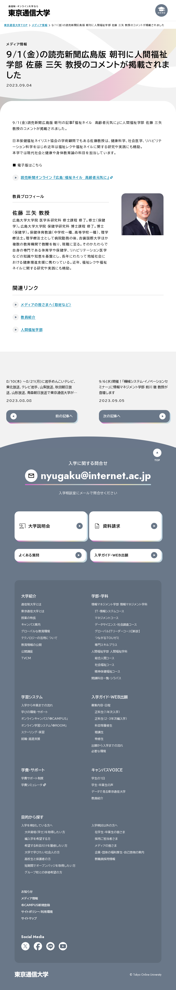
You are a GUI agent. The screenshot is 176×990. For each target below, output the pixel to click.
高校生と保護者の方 (38, 859)
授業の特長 (28, 617)
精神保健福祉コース (107, 671)
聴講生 (99, 732)
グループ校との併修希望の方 (43, 872)
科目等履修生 (103, 725)
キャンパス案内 (31, 624)
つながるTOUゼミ (107, 638)
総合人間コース (104, 658)
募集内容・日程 (100, 705)
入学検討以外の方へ (104, 825)
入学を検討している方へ (37, 825)
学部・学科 (99, 596)
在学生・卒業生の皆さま (110, 832)
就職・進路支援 (30, 738)
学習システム (32, 697)
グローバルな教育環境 (35, 631)
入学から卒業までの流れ (37, 705)
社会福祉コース (104, 664)
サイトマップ (29, 918)
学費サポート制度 (32, 778)
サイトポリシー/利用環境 (37, 911)
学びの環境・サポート (34, 712)
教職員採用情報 (105, 859)
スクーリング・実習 (33, 732)
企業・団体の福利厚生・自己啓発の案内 (119, 852)
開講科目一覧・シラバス (106, 678)
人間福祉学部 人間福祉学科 (109, 651)
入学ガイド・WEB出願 (109, 697)
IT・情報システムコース (109, 611)
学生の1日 (98, 778)
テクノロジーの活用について (39, 638)
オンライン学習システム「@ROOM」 (44, 725)
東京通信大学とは (32, 611)
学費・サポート (33, 770)
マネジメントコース (107, 617)
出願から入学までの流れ (107, 745)
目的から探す (32, 817)
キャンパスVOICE (107, 770)
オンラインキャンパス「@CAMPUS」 (44, 718)
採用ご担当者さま (106, 838)
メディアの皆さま (106, 845)
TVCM (26, 658)
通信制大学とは (31, 604)
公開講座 (27, 651)
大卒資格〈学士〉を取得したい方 (45, 832)
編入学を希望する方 (37, 838)
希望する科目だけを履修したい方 (46, 845)
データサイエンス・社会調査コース (116, 624)
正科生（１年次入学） (107, 712)
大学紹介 (28, 596)
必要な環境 (98, 751)
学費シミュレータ (33, 785)
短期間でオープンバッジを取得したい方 (50, 865)
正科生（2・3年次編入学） (111, 718)
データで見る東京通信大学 (108, 791)
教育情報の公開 (31, 644)
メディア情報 (29, 898)
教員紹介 (97, 798)
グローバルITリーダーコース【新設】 (117, 631)
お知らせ (27, 891)
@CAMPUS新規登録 (35, 905)
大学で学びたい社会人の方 (42, 852)
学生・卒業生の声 (102, 785)
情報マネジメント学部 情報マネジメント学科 (119, 604)
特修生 (99, 738)
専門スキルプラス (106, 644)
